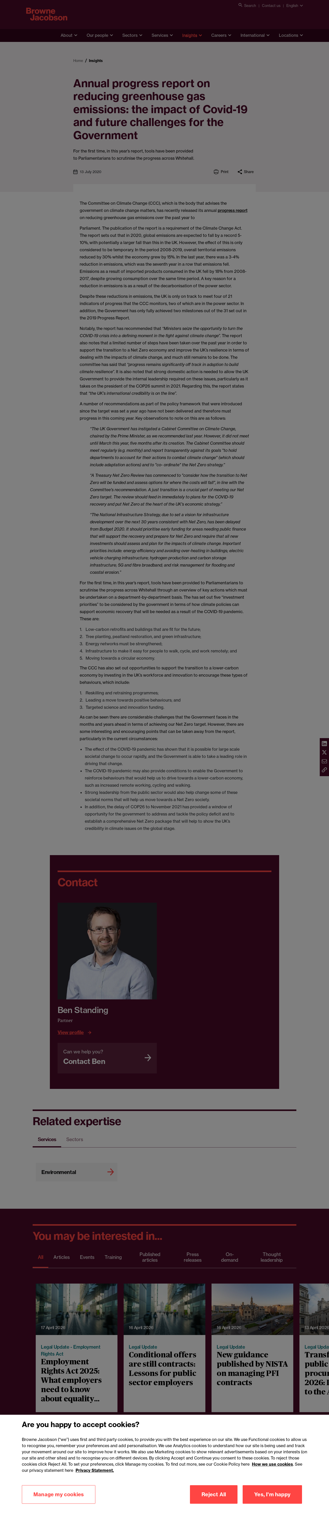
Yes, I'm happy (272, 1500)
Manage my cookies (58, 1500)
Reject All (214, 1500)
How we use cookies (272, 1470)
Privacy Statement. (95, 1476)
